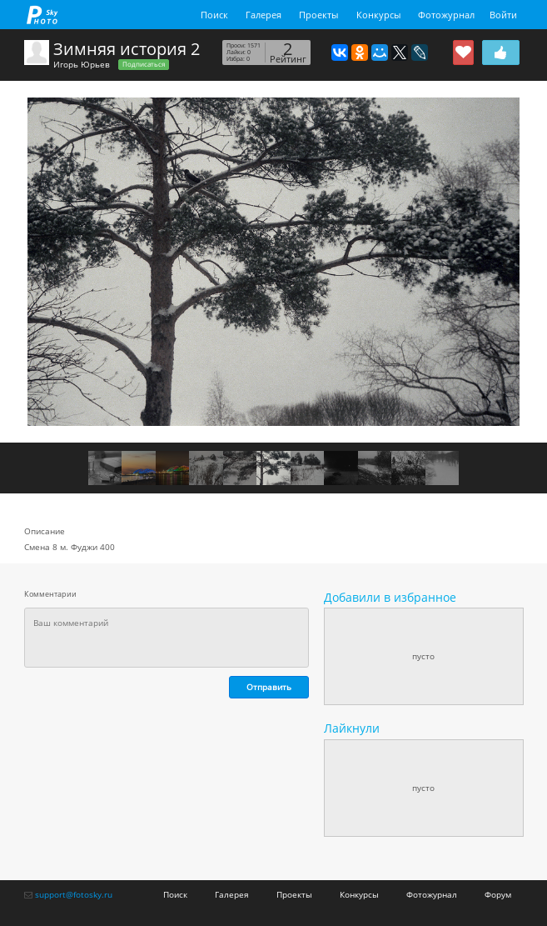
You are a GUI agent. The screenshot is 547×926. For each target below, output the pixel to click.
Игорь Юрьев (81, 64)
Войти (503, 14)
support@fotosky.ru (73, 894)
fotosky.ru (42, 14)
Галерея (263, 14)
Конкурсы (378, 14)
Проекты (318, 14)
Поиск (214, 14)
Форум (498, 894)
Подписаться (143, 64)
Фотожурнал (446, 14)
